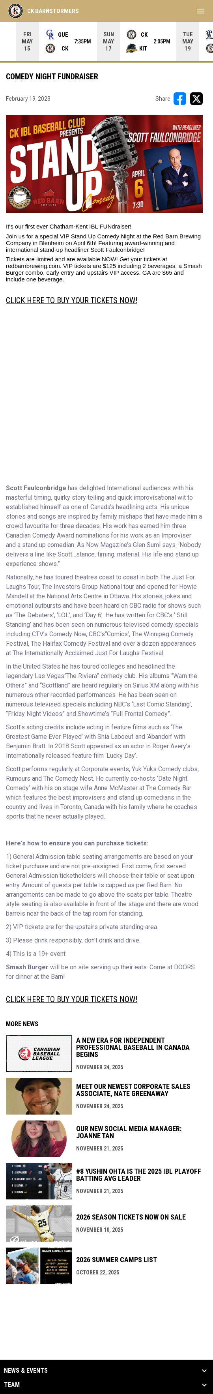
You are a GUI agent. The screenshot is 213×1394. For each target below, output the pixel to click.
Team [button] (12, 1385)
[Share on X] (196, 98)
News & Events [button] (26, 1371)
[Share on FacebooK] (180, 98)
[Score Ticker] (106, 41)
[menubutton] (200, 11)
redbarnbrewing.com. (34, 265)
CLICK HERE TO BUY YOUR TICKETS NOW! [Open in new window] (71, 300)
